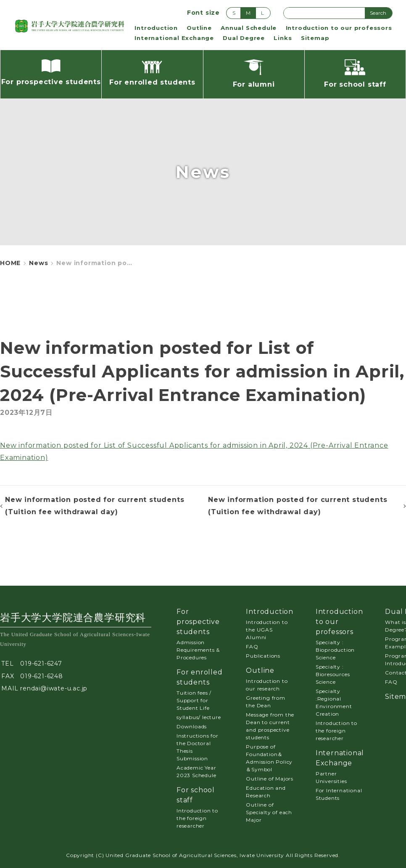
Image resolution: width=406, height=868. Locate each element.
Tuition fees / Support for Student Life (194, 700)
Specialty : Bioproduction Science (335, 650)
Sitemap (315, 38)
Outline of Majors (269, 778)
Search (378, 13)
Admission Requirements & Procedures (198, 650)
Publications (263, 656)
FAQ (252, 646)
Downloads (192, 726)
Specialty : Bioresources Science (333, 674)
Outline (199, 27)
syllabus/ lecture (199, 717)
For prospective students (198, 622)
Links (283, 38)
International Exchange (174, 38)
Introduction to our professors (339, 27)
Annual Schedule (249, 27)
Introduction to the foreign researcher (197, 818)
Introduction (156, 27)
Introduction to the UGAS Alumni (266, 629)
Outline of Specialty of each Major (269, 812)
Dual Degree (244, 38)
